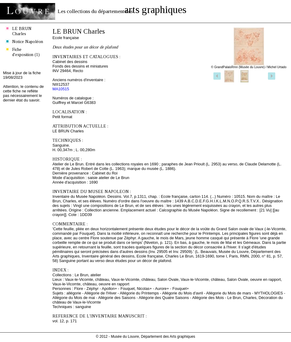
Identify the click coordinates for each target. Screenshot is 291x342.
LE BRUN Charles (22, 31)
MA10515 (60, 89)
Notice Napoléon (27, 41)
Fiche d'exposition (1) (26, 52)
